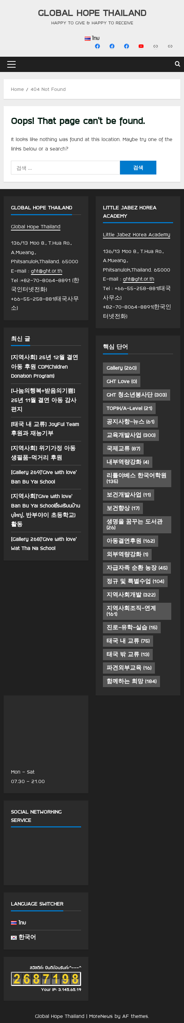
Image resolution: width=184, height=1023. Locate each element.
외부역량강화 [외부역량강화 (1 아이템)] (127, 554)
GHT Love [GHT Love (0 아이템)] (122, 381)
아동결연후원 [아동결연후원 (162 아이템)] (131, 541)
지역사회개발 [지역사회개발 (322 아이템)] (131, 594)
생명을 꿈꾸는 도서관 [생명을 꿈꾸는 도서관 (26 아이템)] (135, 524)
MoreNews (101, 1016)
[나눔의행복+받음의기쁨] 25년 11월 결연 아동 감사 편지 (43, 400)
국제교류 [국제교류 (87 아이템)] (123, 448)
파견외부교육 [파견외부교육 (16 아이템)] (129, 668)
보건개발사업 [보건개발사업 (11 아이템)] (129, 495)
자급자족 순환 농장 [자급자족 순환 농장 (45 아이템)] (137, 568)
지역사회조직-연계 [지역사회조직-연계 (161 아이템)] (131, 611)
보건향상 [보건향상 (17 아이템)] (123, 508)
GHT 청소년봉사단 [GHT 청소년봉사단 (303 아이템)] (137, 395)
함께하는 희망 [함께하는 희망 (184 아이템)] (131, 681)
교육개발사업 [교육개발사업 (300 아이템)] (131, 435)
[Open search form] (177, 64)
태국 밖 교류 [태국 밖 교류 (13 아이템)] (128, 654)
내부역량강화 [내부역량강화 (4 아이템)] (128, 462)
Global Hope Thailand (92, 12)
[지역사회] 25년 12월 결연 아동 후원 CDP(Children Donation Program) (44, 366)
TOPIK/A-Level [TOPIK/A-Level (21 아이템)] (129, 408)
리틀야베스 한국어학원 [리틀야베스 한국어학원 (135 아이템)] (137, 478)
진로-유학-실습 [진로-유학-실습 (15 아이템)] (132, 627)
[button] (11, 64)
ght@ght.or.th (46, 271)
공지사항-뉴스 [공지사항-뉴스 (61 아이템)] (130, 421)
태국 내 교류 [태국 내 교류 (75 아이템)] (128, 641)
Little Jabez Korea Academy (136, 234)
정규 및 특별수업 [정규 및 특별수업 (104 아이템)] (135, 581)
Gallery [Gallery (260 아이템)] (121, 368)
